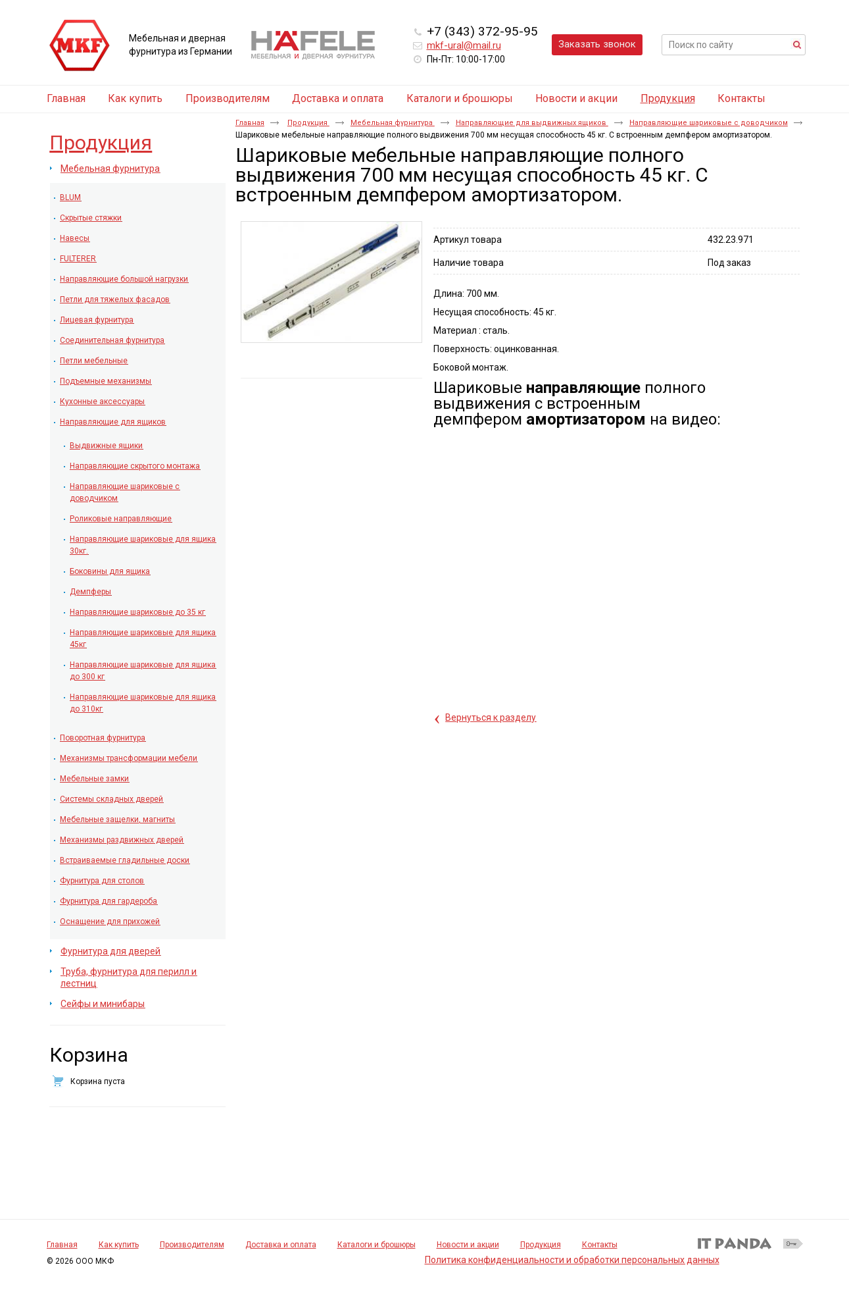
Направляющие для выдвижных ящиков (532, 122)
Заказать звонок (597, 44)
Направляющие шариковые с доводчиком (708, 122)
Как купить (119, 1244)
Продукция (668, 98)
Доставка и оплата (280, 1244)
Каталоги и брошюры (376, 1244)
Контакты (600, 1244)
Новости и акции (468, 1244)
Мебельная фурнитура (393, 122)
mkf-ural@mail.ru (464, 45)
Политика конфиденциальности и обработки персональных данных (572, 1260)
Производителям (192, 1244)
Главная (249, 122)
